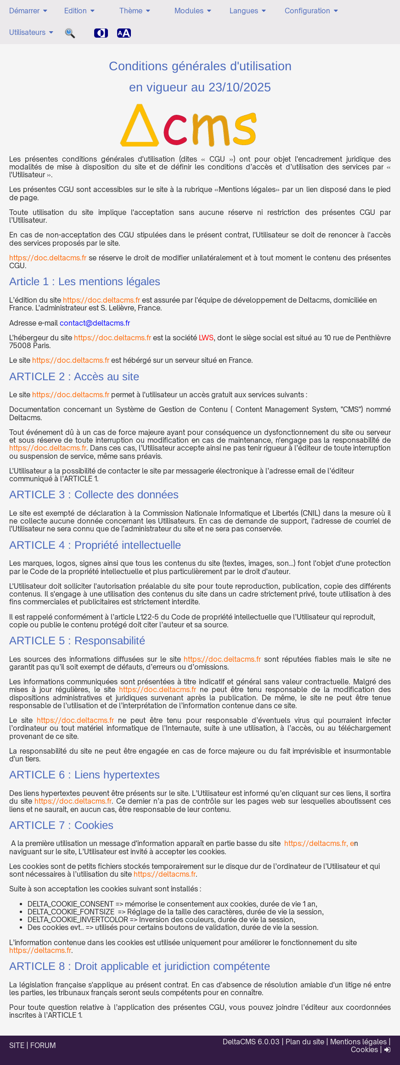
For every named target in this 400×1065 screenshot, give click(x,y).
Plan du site (305, 1041)
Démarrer (29, 10)
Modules (194, 10)
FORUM (43, 1045)
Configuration (312, 10)
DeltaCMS (239, 1041)
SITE (16, 1045)
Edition (80, 10)
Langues (248, 10)
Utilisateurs (32, 32)
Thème (135, 10)
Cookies (364, 1049)
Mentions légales (358, 1041)
